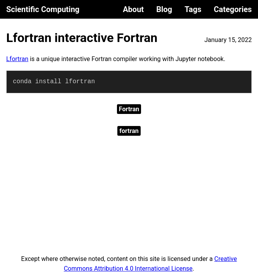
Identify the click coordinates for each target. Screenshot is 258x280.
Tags (193, 9)
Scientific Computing (43, 9)
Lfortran (17, 59)
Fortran (129, 109)
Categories (233, 9)
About (133, 9)
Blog (164, 9)
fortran (129, 131)
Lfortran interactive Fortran (81, 37)
